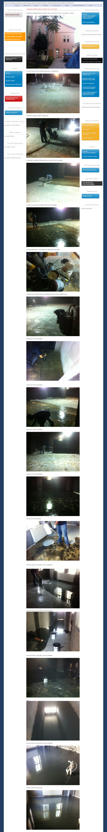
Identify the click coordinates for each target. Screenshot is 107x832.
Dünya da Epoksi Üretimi (12, 14)
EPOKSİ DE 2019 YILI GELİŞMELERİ (12, 98)
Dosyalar (36, 5)
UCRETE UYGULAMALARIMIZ (89, 152)
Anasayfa (17, 5)
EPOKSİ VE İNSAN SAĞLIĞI (13, 125)
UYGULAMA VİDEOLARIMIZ (89, 59)
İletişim (67, 5)
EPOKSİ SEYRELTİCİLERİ (13, 84)
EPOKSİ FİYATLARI (88, 46)
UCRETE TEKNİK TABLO (90, 156)
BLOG (90, 5)
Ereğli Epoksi (86, 129)
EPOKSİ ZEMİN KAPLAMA (13, 36)
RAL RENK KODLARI (79, 5)
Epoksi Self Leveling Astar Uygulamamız (91, 61)
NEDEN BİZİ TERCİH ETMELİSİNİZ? (91, 107)
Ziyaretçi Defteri (56, 5)
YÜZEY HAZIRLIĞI (88, 83)
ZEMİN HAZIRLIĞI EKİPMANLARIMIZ (92, 34)
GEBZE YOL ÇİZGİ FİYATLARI (13, 158)
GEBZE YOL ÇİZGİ (10, 147)
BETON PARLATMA (87, 208)
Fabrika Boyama (86, 196)
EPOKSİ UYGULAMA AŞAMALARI (88, 74)
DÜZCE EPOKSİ (87, 138)
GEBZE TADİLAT (10, 136)
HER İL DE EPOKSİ (88, 125)
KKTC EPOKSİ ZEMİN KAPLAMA (89, 133)
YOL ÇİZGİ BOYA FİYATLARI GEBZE (88, 183)
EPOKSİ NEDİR (10, 77)
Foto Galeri (45, 5)
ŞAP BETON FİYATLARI (12, 39)
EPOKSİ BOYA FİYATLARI (13, 34)
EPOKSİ (8, 73)
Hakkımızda (27, 5)
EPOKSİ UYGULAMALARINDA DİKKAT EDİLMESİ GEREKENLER (89, 16)
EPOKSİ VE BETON (11, 112)
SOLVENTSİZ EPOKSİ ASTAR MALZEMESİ (88, 87)
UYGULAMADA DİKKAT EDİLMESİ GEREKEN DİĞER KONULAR (89, 93)
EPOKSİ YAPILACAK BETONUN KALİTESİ (88, 79)
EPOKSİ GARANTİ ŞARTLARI (11, 59)
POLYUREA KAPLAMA (89, 170)
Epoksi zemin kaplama (88, 22)
